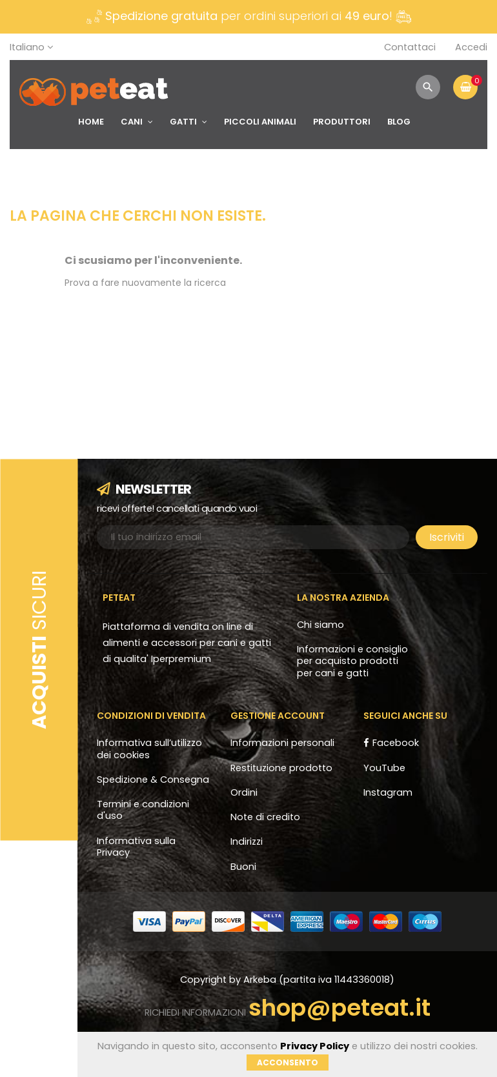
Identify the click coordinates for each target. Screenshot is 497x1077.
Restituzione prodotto (281, 767)
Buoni (243, 866)
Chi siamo (320, 624)
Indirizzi (246, 841)
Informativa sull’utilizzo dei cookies (149, 748)
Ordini (244, 792)
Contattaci (410, 47)
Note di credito (265, 816)
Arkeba (261, 979)
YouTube (384, 767)
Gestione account (277, 715)
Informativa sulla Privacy (136, 846)
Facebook (395, 742)
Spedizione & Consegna (153, 779)
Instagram (387, 792)
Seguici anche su (405, 715)
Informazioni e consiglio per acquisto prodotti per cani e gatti (352, 661)
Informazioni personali (282, 742)
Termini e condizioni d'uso (143, 810)
